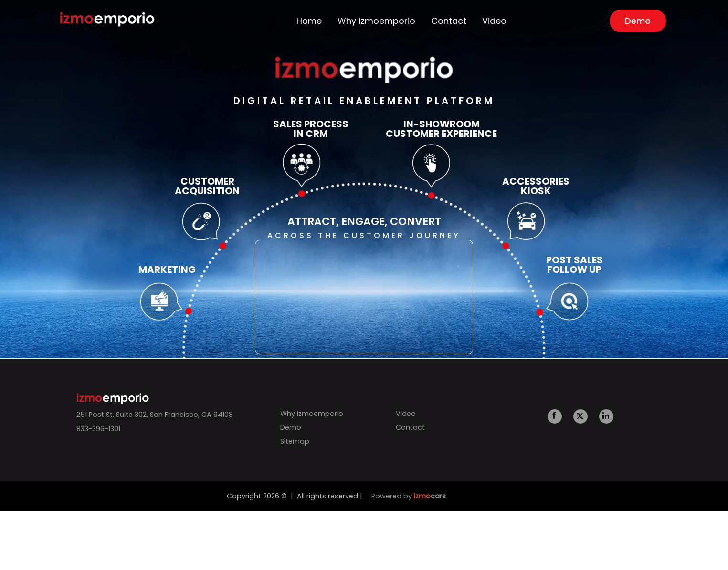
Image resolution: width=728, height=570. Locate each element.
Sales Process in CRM (310, 128)
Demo (628, 21)
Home (327, 21)
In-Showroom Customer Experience (441, 128)
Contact (446, 21)
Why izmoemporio (385, 21)
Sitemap (291, 441)
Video (486, 21)
